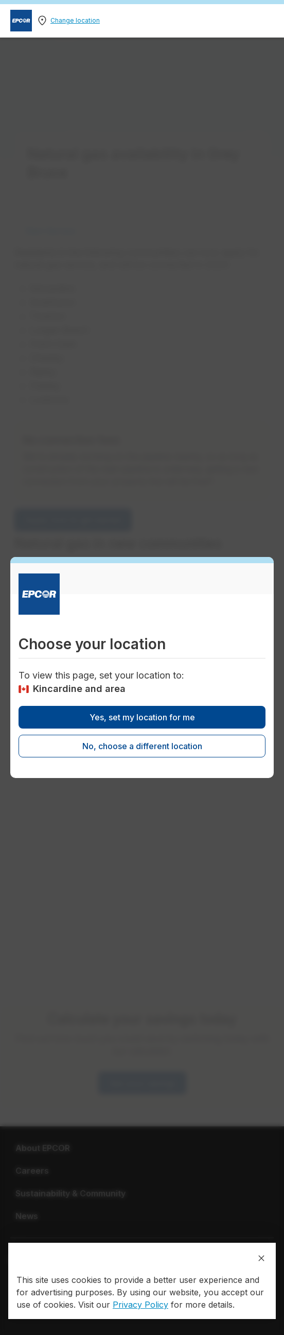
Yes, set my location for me (142, 717)
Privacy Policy (140, 1304)
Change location (75, 20)
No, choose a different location (142, 746)
